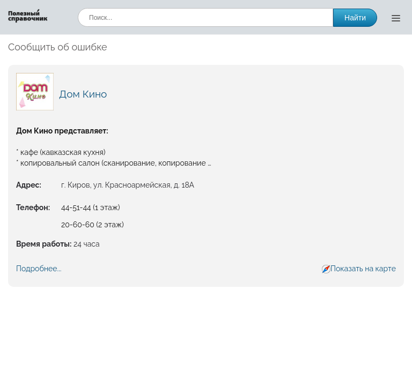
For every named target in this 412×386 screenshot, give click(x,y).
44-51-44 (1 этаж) (90, 207)
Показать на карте (363, 268)
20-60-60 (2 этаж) (92, 224)
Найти (355, 17)
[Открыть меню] (396, 18)
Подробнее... (38, 268)
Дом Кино (83, 94)
